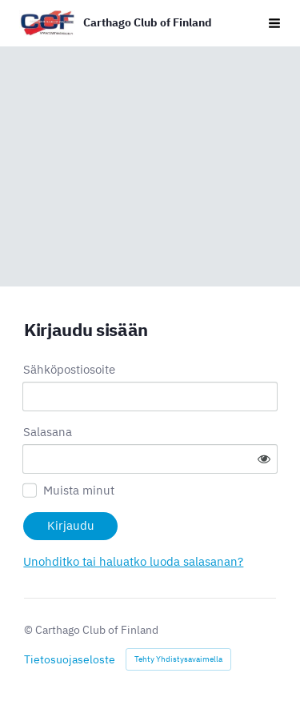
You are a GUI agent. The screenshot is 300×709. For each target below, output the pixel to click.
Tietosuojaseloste (69, 659)
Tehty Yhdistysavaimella (178, 659)
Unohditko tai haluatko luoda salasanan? (133, 561)
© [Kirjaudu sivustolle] (29, 630)
